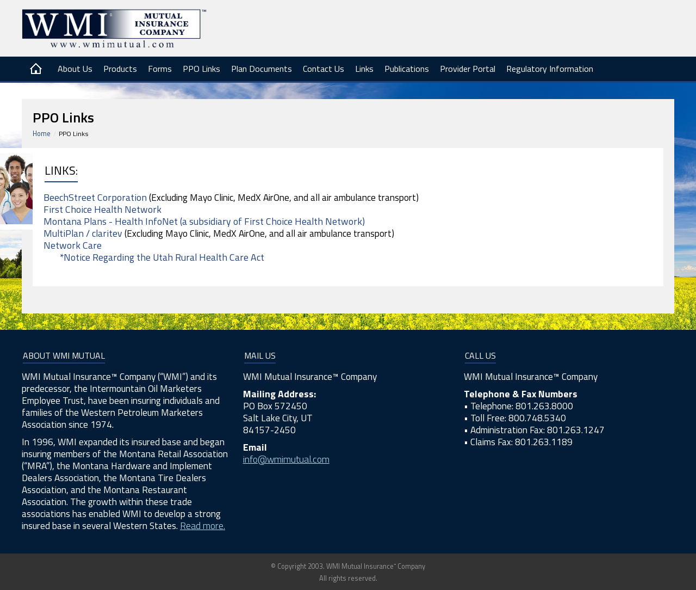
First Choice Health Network (102, 209)
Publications (406, 68)
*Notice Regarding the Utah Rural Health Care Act (162, 257)
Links (364, 68)
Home (42, 133)
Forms (160, 68)
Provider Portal (467, 68)
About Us (75, 68)
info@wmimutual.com (286, 459)
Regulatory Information (549, 68)
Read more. (202, 525)
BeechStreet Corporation (95, 197)
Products (120, 68)
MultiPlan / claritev (83, 233)
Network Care (73, 245)
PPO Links (201, 68)
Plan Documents (261, 68)
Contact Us (323, 68)
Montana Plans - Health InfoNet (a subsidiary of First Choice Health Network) (204, 221)
